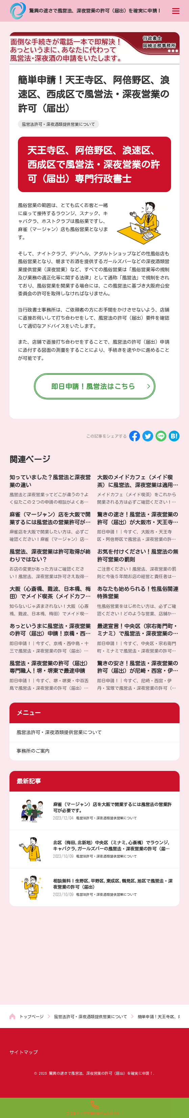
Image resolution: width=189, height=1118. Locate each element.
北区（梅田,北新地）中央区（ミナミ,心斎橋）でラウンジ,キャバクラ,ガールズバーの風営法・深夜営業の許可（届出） (111, 849)
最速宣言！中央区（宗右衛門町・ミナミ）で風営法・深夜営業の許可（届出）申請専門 (137, 633)
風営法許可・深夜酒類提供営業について (106, 818)
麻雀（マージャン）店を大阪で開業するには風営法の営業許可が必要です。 (50, 522)
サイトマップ (23, 1052)
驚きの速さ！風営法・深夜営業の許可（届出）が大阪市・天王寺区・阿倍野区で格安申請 (137, 522)
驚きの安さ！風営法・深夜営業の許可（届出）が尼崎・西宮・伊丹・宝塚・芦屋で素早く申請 (137, 671)
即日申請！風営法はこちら (93, 386)
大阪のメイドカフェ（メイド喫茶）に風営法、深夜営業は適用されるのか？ (137, 485)
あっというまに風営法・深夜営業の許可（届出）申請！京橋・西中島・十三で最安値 (50, 633)
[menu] (175, 10)
